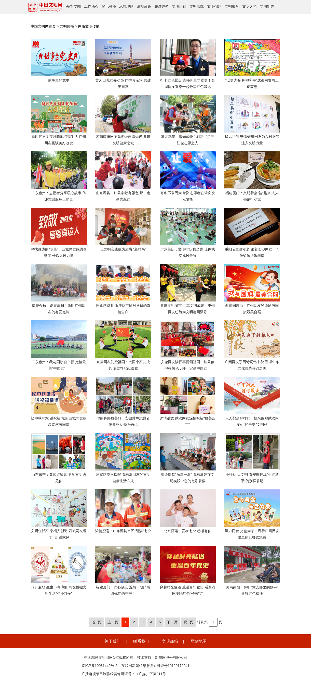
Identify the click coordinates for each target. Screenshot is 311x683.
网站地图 (198, 641)
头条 (69, 6)
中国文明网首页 (43, 26)
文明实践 (197, 6)
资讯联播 (109, 6)
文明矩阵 (267, 6)
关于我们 (112, 641)
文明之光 (249, 6)
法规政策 (144, 6)
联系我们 (141, 641)
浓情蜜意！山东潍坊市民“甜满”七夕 (123, 531)
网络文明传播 (88, 26)
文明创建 (214, 6)
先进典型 (161, 6)
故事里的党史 (59, 80)
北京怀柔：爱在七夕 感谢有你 (187, 531)
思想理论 (126, 6)
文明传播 (67, 26)
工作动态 (91, 6)
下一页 (172, 622)
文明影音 (232, 6)
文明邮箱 (170, 641)
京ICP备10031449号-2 (99, 666)
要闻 (77, 6)
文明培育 (179, 6)
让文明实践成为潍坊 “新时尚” (123, 249)
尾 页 (188, 622)
